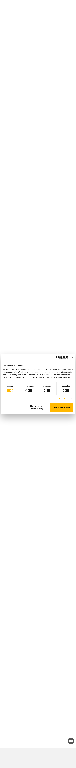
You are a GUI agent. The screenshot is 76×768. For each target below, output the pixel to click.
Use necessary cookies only (37, 407)
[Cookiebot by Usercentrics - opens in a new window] (58, 357)
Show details (64, 399)
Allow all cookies (62, 407)
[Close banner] (72, 357)
